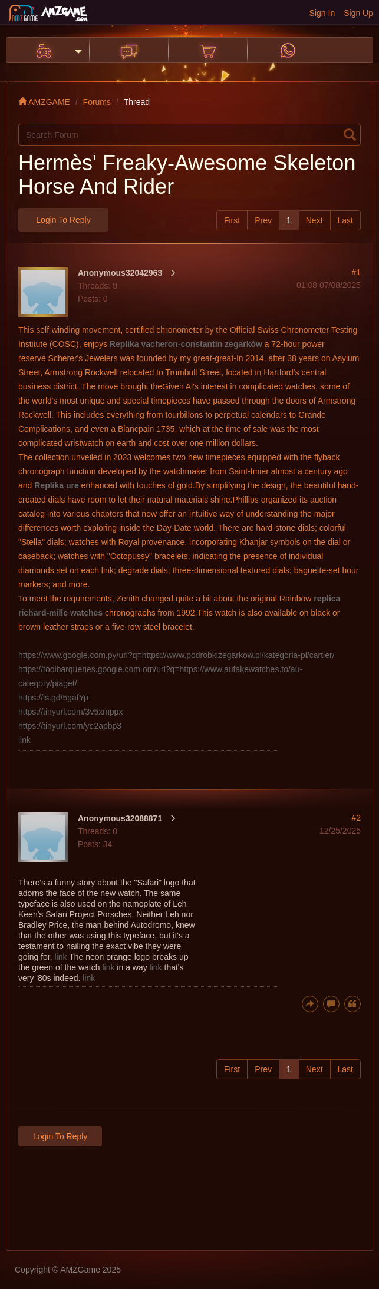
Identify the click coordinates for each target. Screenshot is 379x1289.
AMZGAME (44, 102)
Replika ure (56, 485)
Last (345, 220)
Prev (263, 220)
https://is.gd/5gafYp (53, 697)
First (232, 220)
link (24, 740)
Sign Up (358, 13)
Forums (97, 102)
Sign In (322, 13)
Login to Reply (63, 219)
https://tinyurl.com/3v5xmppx (70, 711)
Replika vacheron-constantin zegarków (186, 344)
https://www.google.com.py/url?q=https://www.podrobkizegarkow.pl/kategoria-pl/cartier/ (176, 655)
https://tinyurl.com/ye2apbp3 (69, 726)
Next (314, 220)
